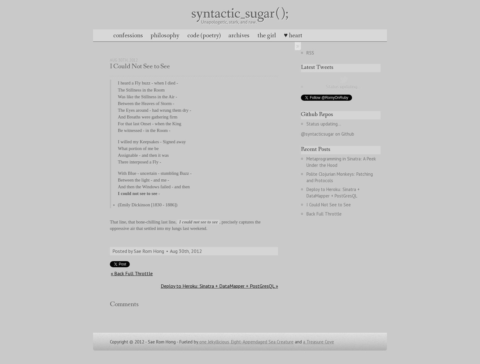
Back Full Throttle (324, 214)
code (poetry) (204, 35)
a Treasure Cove (318, 342)
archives (238, 35)
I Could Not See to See (328, 205)
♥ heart (293, 35)
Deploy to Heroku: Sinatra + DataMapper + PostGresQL (333, 192)
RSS (310, 53)
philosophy (165, 35)
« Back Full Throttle (132, 273)
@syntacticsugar (317, 134)
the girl (266, 35)
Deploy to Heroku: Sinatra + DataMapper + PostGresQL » (219, 286)
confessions (128, 35)
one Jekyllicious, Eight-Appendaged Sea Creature (246, 342)
